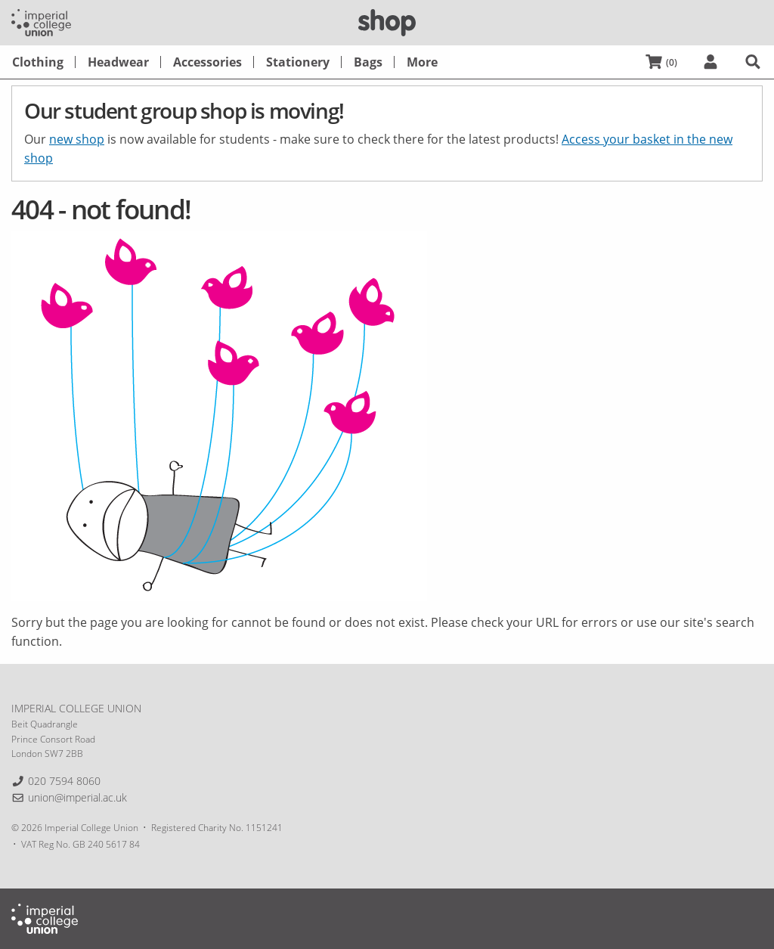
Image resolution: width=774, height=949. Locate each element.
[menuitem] (38, 62)
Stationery (298, 62)
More (422, 62)
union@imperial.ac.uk (77, 797)
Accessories (207, 62)
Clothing (37, 62)
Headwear (118, 62)
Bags (368, 62)
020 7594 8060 (64, 781)
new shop (76, 139)
